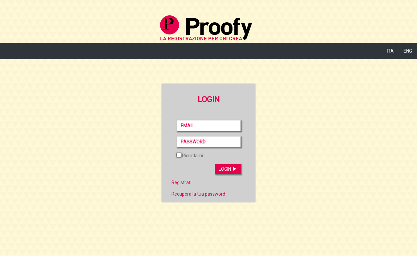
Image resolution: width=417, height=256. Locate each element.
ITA (390, 50)
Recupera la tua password (198, 194)
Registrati (181, 182)
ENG (408, 50)
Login (228, 169)
